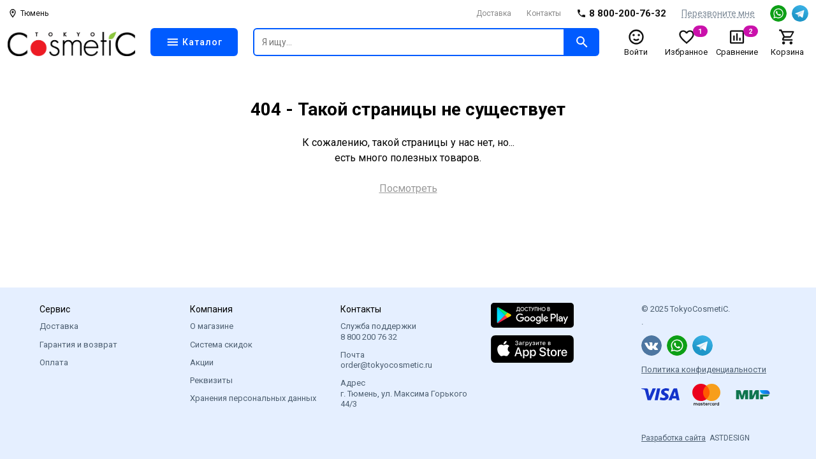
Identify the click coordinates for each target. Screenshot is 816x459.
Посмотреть (408, 188)
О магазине (211, 326)
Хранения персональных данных (253, 398)
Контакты (544, 13)
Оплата (54, 362)
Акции (202, 362)
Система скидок (221, 344)
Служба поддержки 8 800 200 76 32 (378, 331)
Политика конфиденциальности (703, 369)
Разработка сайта (673, 437)
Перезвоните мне (718, 13)
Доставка (493, 13)
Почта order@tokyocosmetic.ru (386, 360)
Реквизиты (211, 380)
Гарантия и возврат (78, 344)
